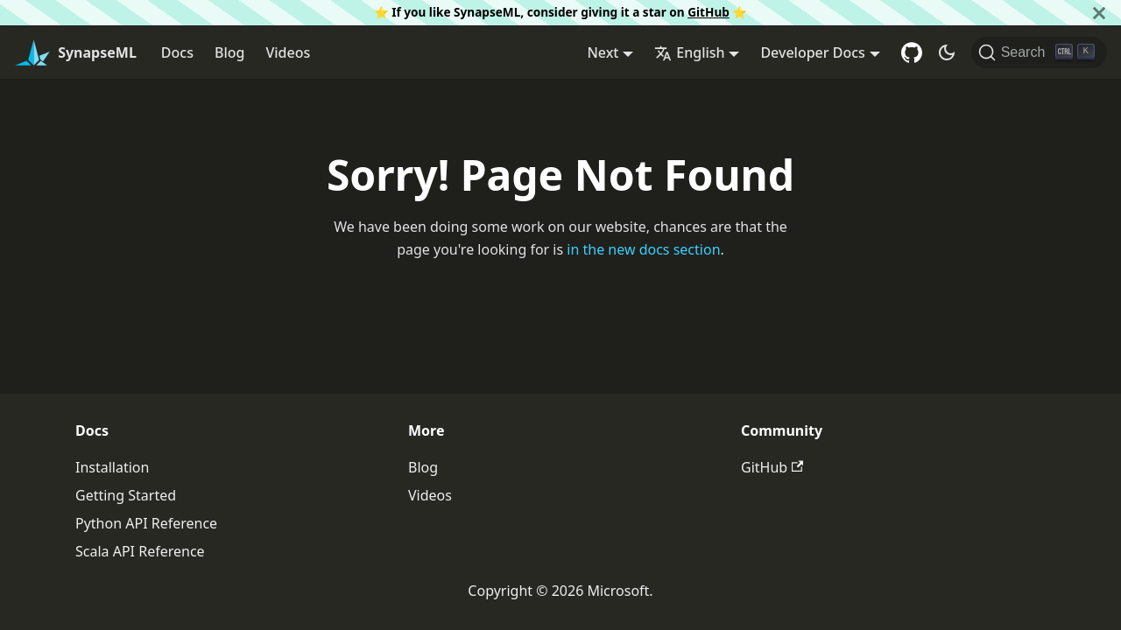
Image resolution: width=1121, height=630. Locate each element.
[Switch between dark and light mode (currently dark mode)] (947, 52)
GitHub (708, 12)
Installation (112, 467)
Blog (229, 52)
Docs (177, 52)
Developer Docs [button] (812, 52)
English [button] (689, 52)
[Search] (1039, 52)
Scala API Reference (140, 551)
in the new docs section (643, 249)
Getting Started (125, 495)
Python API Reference (146, 523)
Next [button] (602, 52)
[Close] (1099, 12)
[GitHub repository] (912, 52)
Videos (287, 52)
